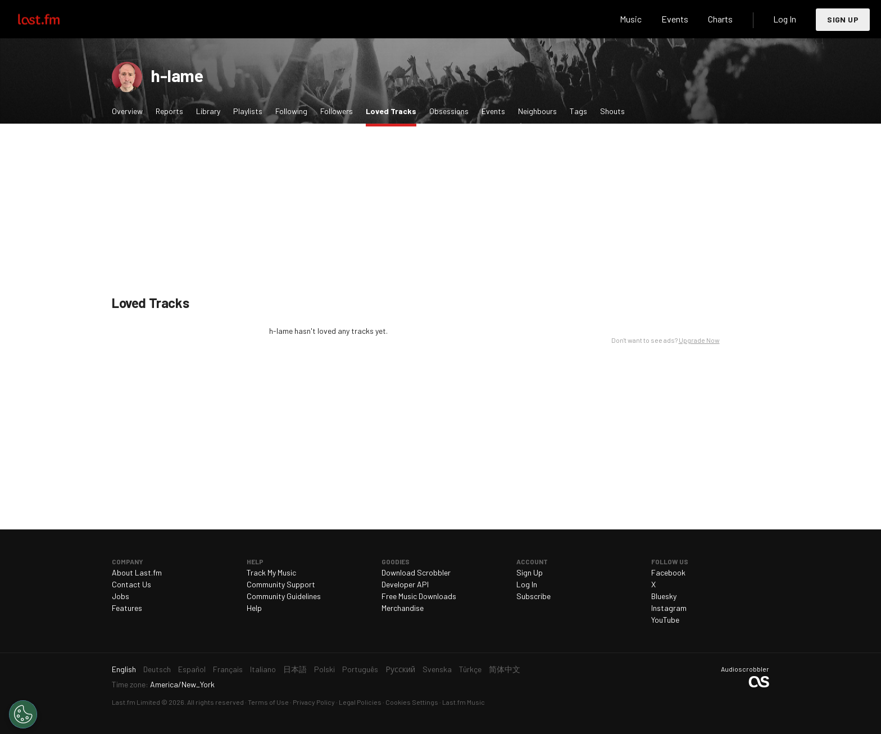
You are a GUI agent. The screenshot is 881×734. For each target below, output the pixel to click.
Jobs (120, 596)
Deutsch (157, 669)
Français (228, 669)
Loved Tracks (394, 110)
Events (674, 18)
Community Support (281, 584)
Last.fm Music (463, 702)
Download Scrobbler (416, 572)
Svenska (437, 669)
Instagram (669, 608)
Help (254, 608)
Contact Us (131, 584)
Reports (169, 111)
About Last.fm (137, 572)
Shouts (612, 111)
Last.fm (51, 19)
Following (291, 111)
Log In (784, 18)
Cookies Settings (411, 702)
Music (631, 18)
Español (192, 669)
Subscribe (533, 596)
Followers (336, 111)
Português (360, 669)
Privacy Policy (314, 702)
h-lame (177, 75)
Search (593, 19)
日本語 (295, 669)
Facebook (668, 572)
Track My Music (271, 572)
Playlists (247, 111)
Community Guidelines (284, 596)
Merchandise (403, 608)
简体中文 (504, 669)
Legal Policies (360, 702)
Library (208, 111)
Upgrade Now (699, 340)
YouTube (665, 619)
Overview (127, 111)
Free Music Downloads (419, 596)
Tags (578, 111)
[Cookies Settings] (23, 714)
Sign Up (843, 19)
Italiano (263, 669)
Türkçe (470, 669)
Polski (324, 669)
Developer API (405, 584)
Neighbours (537, 111)
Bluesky (663, 596)
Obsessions (449, 111)
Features (127, 608)
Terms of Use (268, 702)
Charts (720, 18)
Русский (400, 669)
